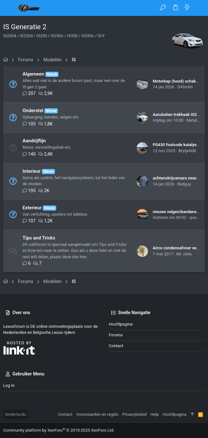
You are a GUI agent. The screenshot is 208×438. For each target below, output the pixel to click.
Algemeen (33, 74)
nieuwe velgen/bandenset (176, 211)
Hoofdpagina (121, 324)
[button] (9, 8)
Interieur (32, 171)
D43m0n (185, 86)
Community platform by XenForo (58, 430)
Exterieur (32, 208)
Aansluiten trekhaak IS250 (177, 114)
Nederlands (15, 414)
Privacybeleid (134, 414)
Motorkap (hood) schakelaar (179, 81)
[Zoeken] (198, 8)
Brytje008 (187, 150)
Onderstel (33, 110)
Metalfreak (196, 120)
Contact (116, 345)
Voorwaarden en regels (97, 414)
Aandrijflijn (34, 141)
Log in (9, 385)
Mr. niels (184, 254)
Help (155, 414)
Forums (116, 335)
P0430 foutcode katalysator (178, 144)
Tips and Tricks (39, 238)
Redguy (184, 184)
